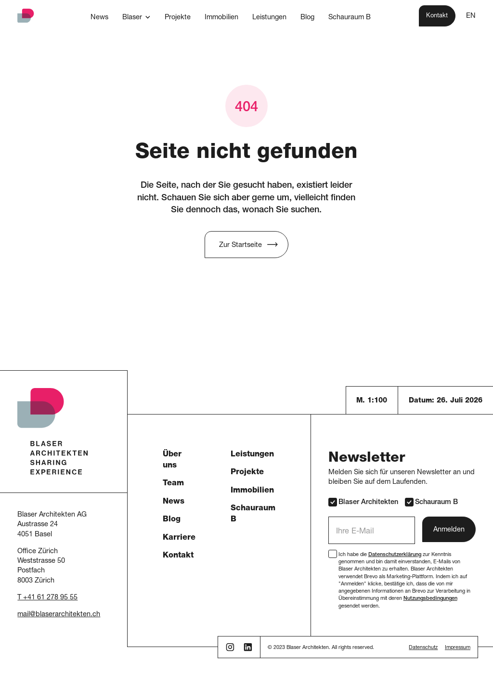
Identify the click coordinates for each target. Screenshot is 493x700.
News (173, 502)
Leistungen (252, 455)
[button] (136, 17)
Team (173, 484)
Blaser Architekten (363, 502)
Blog (172, 520)
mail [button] (23, 614)
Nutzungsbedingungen (430, 598)
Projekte (247, 472)
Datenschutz (423, 647)
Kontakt (178, 556)
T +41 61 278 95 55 (47, 598)
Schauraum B (431, 502)
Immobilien (252, 491)
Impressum (457, 647)
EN (471, 16)
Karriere (179, 538)
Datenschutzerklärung (394, 554)
